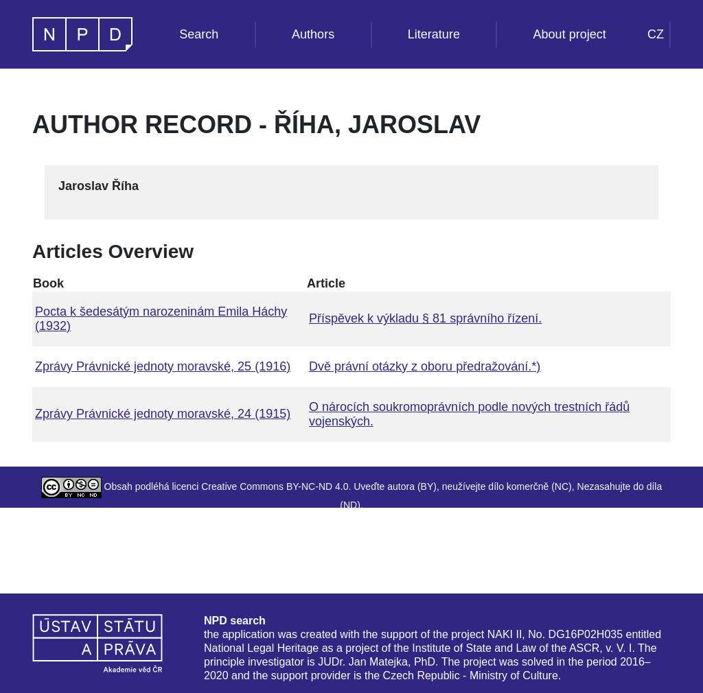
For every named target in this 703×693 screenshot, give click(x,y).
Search (198, 34)
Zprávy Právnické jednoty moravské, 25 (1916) (162, 366)
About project (569, 34)
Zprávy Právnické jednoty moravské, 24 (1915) (162, 414)
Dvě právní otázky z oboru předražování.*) (424, 366)
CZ (655, 34)
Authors (313, 34)
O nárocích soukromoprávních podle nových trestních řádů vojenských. (469, 414)
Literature (434, 34)
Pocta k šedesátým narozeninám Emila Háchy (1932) (161, 319)
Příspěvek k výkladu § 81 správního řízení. (425, 318)
